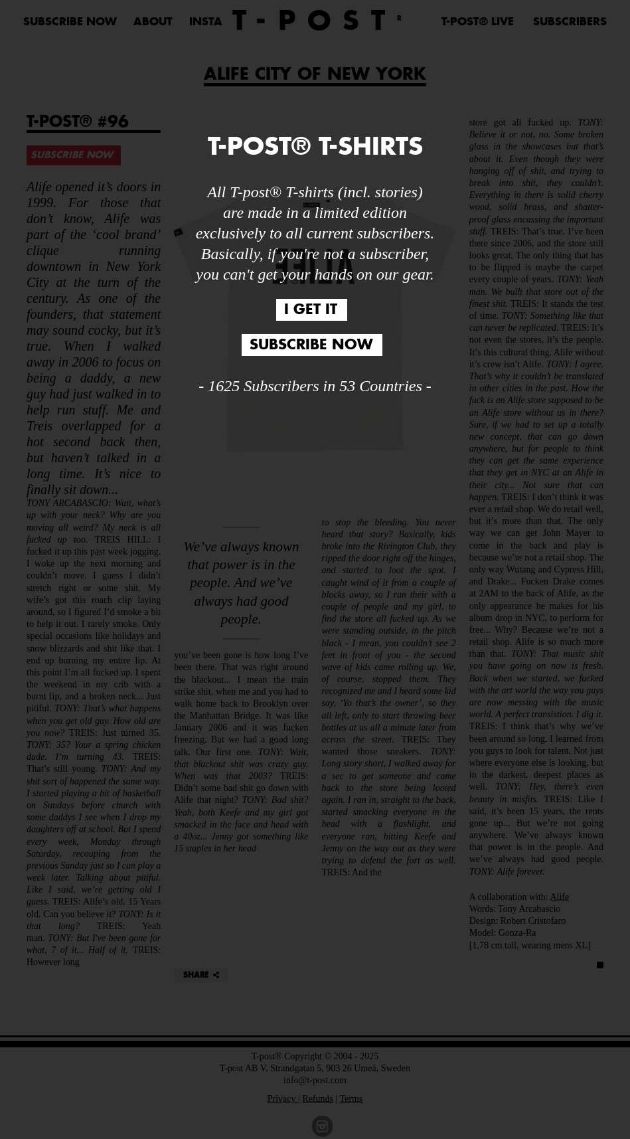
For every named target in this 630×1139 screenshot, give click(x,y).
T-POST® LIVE (477, 22)
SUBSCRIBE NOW (70, 22)
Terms (351, 1099)
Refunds (317, 1099)
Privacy (283, 1099)
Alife (559, 897)
